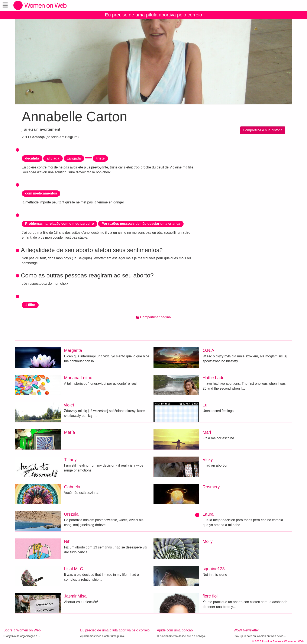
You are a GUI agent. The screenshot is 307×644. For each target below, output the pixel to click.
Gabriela (72, 486)
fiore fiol (210, 596)
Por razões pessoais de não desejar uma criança (140, 223)
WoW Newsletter (246, 630)
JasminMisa (75, 596)
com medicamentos (41, 193)
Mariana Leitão (78, 377)
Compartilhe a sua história (262, 130)
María (69, 432)
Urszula (71, 514)
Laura (208, 514)
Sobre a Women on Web (22, 630)
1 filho (30, 305)
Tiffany (70, 459)
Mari (207, 432)
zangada (74, 158)
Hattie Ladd (213, 377)
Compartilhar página (153, 317)
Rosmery (211, 486)
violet (69, 405)
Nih (67, 541)
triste (100, 158)
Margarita (73, 350)
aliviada (53, 158)
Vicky (208, 459)
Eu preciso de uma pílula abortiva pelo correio (153, 14)
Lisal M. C (73, 568)
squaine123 (214, 568)
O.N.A (208, 350)
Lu (205, 405)
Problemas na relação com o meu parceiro (59, 223)
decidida (32, 158)
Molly (208, 541)
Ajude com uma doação (175, 630)
